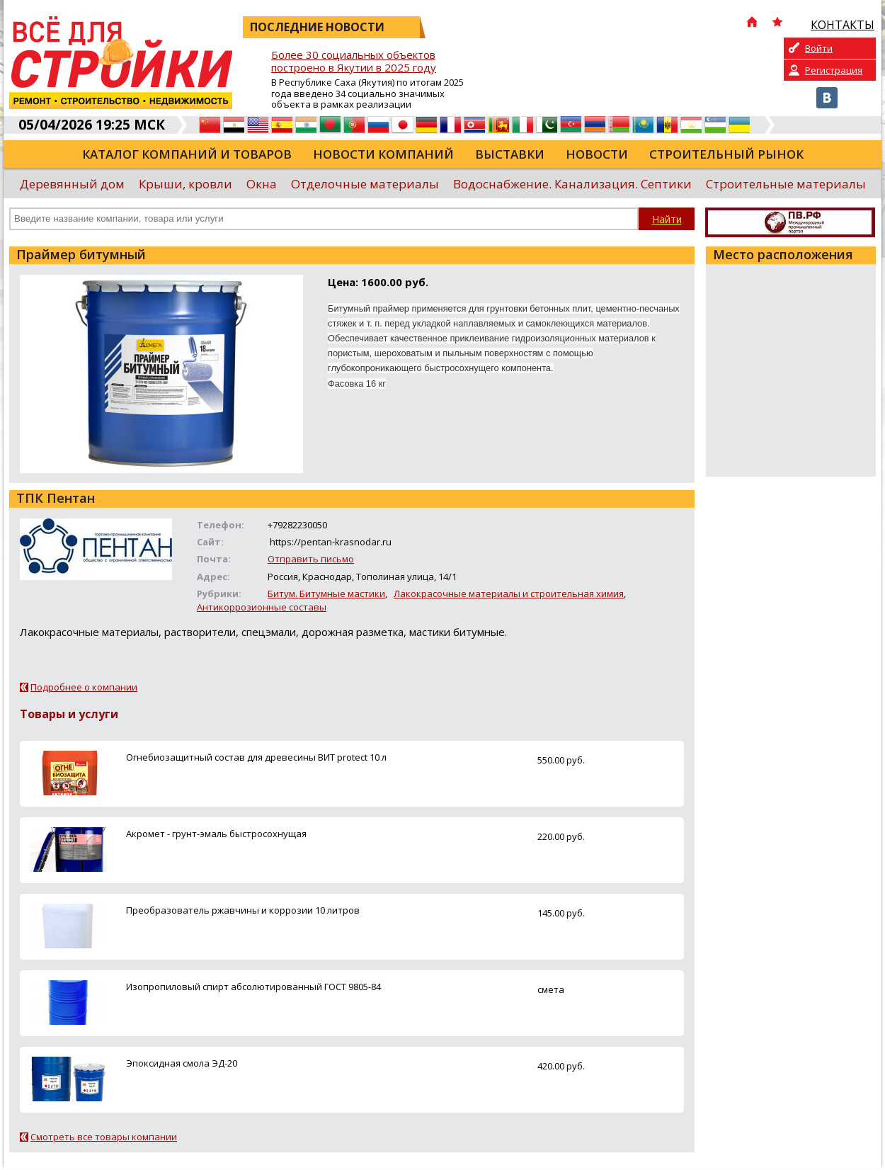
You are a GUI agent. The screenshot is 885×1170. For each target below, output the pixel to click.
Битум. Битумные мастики (326, 593)
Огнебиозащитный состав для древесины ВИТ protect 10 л (256, 757)
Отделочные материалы (365, 184)
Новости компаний (383, 154)
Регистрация (833, 70)
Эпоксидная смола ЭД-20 (181, 1063)
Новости (597, 154)
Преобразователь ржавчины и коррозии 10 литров (243, 910)
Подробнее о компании (83, 687)
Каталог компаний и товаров (187, 154)
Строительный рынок (726, 154)
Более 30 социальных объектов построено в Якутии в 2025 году (353, 61)
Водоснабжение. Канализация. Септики (572, 184)
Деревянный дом (72, 184)
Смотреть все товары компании (103, 1136)
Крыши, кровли (185, 184)
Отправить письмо (311, 558)
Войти (819, 48)
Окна (261, 184)
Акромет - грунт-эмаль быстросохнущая (216, 833)
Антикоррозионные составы (261, 607)
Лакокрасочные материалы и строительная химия (509, 593)
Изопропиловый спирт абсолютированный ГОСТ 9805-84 (253, 986)
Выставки (509, 154)
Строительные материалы (786, 184)
